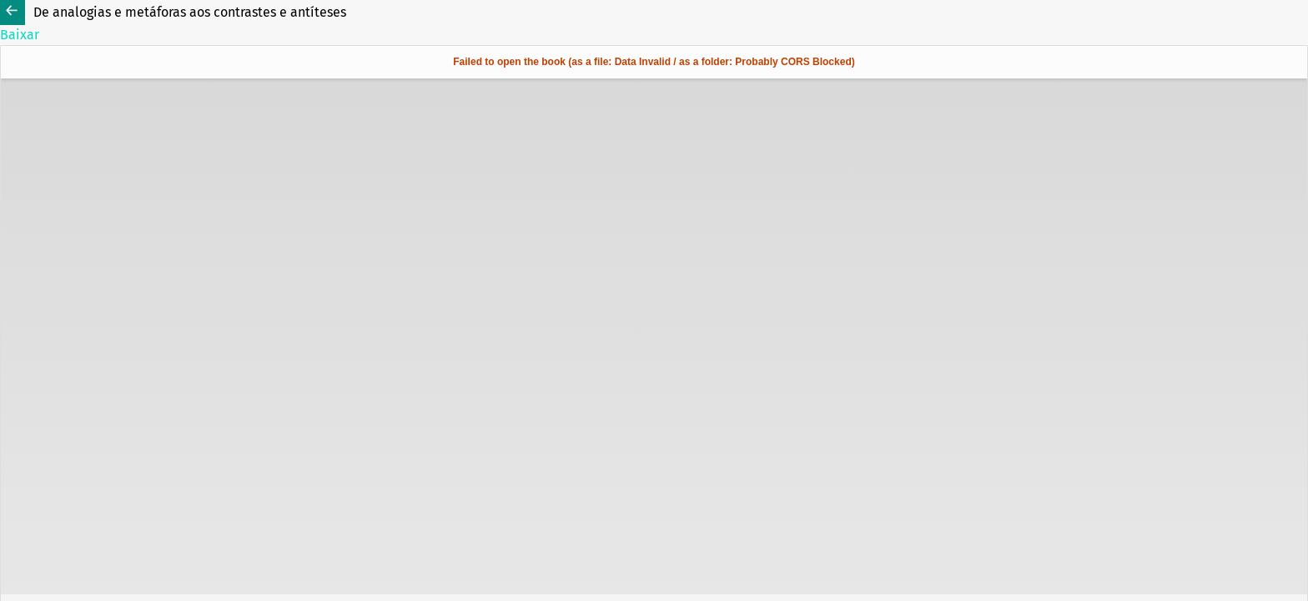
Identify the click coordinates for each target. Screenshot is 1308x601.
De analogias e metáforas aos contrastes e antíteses (189, 12)
